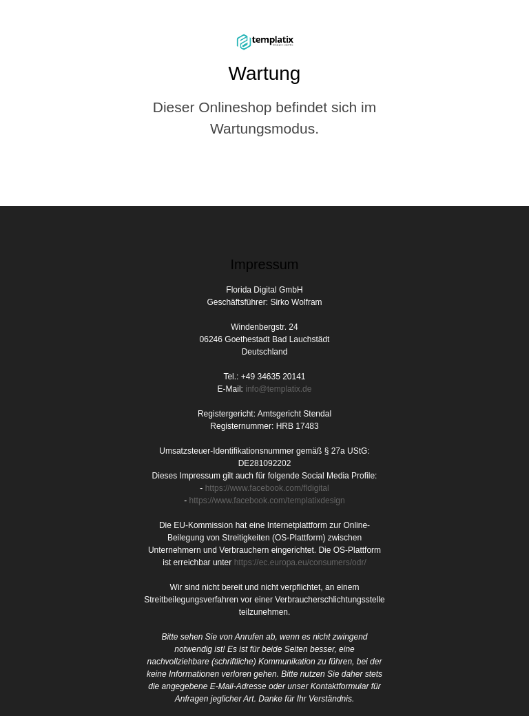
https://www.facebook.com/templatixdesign (267, 500)
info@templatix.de (278, 389)
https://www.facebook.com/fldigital (267, 488)
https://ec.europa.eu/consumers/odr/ (300, 562)
